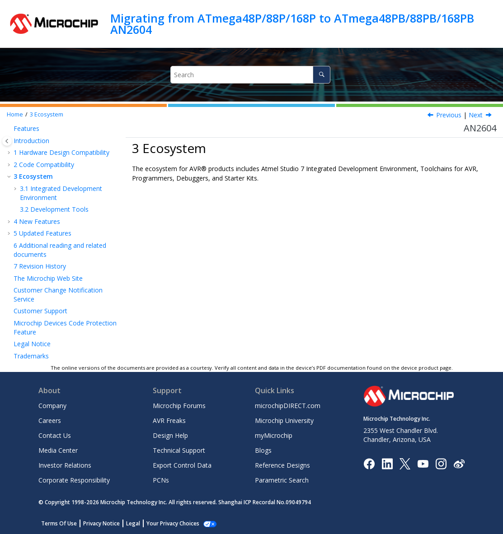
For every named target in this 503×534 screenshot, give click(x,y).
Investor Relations (64, 465)
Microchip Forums (179, 405)
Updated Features (42, 233)
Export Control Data (182, 465)
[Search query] (250, 75)
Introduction (31, 140)
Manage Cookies (167, 523)
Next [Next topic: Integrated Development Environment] (476, 115)
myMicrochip (273, 435)
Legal (133, 523)
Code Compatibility (44, 164)
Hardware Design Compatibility (61, 152)
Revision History (40, 266)
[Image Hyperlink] (422, 463)
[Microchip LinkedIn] (387, 463)
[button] (10, 128)
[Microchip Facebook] (369, 463)
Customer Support (40, 310)
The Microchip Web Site (48, 278)
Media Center (58, 450)
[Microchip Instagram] (441, 463)
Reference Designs (282, 465)
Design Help (170, 435)
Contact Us (54, 435)
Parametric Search (282, 480)
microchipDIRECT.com (287, 405)
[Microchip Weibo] (459, 463)
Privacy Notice (101, 523)
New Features (37, 221)
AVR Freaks (169, 420)
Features (26, 128)
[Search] (321, 75)
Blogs (263, 450)
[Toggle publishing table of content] (7, 141)
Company (52, 405)
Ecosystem (46, 114)
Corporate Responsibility (74, 480)
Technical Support (179, 450)
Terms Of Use (59, 523)
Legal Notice (32, 343)
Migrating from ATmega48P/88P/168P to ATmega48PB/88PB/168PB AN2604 (292, 23)
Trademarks (31, 356)
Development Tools (54, 209)
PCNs (161, 480)
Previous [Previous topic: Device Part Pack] (448, 115)
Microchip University (284, 420)
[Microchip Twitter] (405, 463)
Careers (49, 420)
